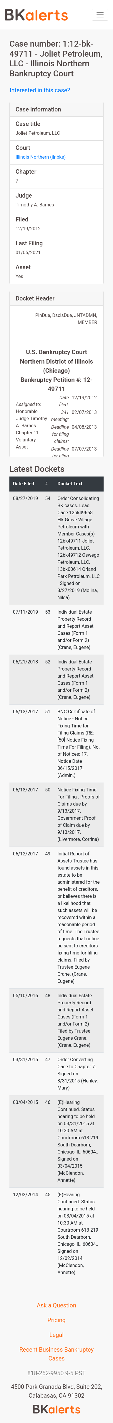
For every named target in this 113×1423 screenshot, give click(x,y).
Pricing (56, 1320)
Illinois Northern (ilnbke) (41, 157)
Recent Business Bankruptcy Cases (56, 1354)
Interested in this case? (40, 90)
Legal (56, 1334)
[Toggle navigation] (100, 15)
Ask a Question (56, 1305)
